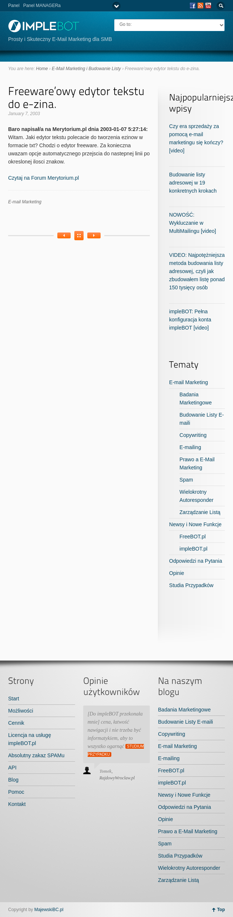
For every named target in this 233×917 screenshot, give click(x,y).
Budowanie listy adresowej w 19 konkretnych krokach (192, 183)
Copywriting (192, 435)
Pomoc (16, 792)
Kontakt (17, 804)
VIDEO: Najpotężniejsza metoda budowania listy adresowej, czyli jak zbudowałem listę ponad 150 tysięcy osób (196, 271)
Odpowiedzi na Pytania (195, 561)
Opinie (176, 573)
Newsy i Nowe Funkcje (195, 524)
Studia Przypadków (191, 585)
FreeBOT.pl (192, 536)
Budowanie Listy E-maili (185, 722)
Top (221, 909)
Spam (186, 480)
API (12, 768)
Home (42, 68)
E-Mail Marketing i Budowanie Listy (86, 68)
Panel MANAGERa (42, 5)
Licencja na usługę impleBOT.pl (29, 739)
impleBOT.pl (193, 549)
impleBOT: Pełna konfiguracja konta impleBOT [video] (190, 319)
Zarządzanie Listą (199, 512)
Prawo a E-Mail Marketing (187, 831)
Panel (14, 5)
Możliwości (20, 711)
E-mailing (190, 447)
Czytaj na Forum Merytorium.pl (43, 178)
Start (13, 698)
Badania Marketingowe (184, 710)
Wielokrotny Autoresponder (189, 868)
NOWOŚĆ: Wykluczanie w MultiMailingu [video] (192, 223)
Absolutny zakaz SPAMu (36, 755)
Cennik (16, 723)
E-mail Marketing (24, 201)
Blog (13, 780)
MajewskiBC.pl (49, 909)
